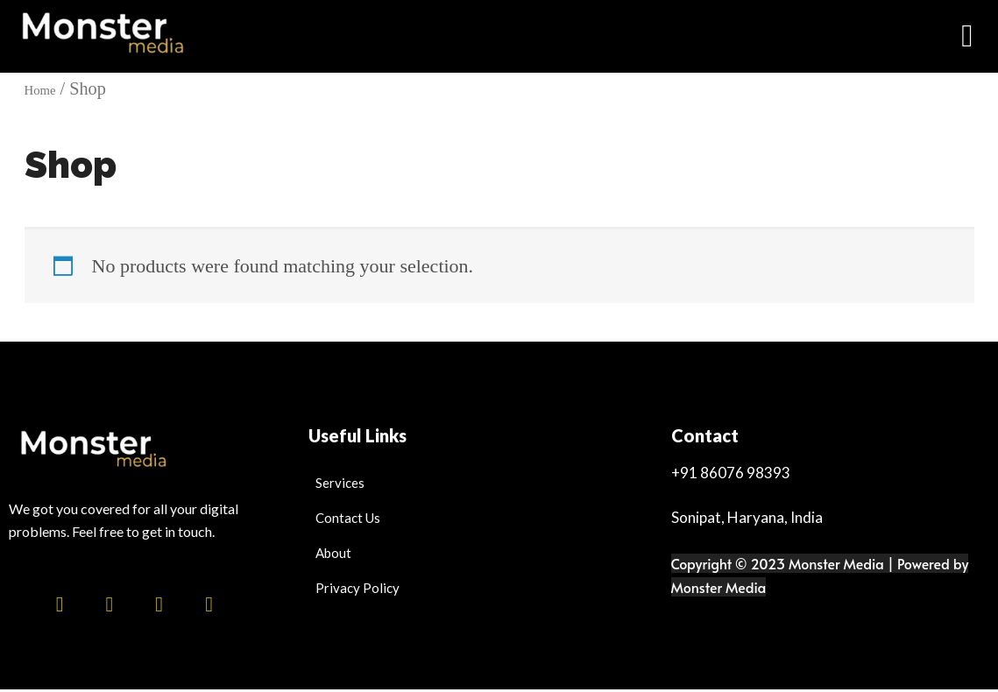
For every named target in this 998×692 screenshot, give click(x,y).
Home (46, 90)
